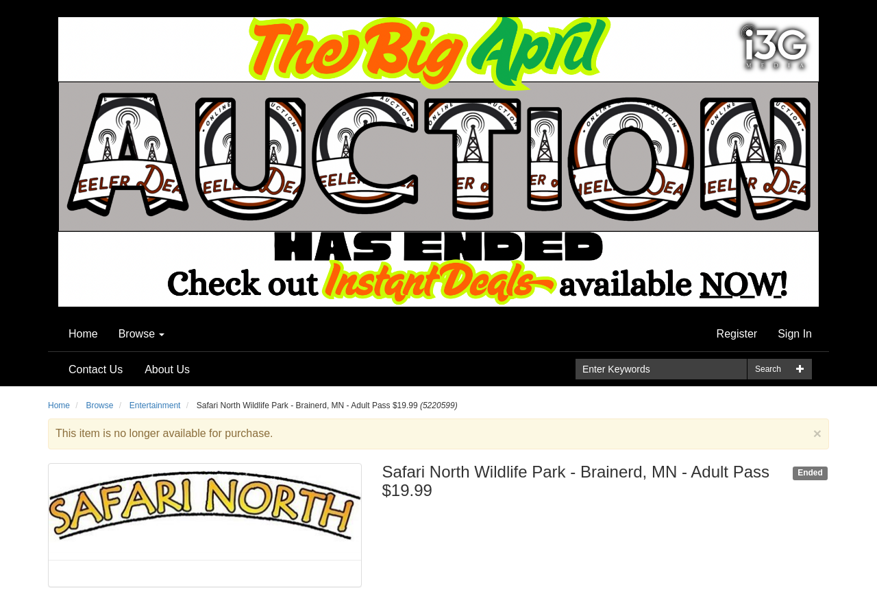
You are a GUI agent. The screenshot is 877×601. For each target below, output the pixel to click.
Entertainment (155, 405)
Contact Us (96, 369)
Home (83, 334)
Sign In (795, 334)
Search (768, 369)
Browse (142, 334)
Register (737, 334)
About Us (167, 369)
